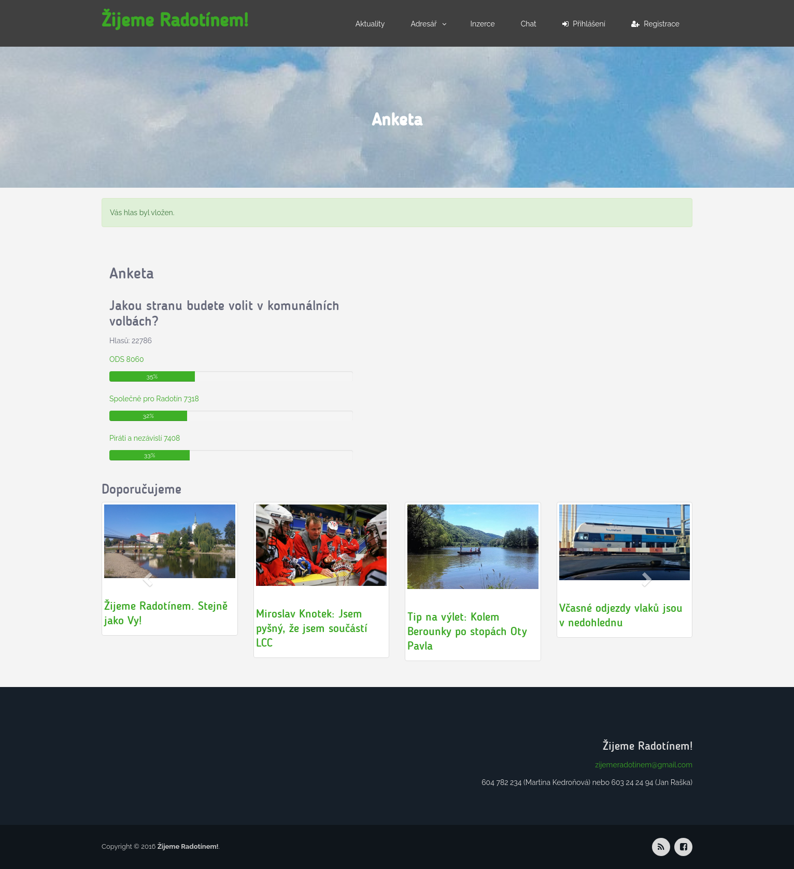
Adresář (423, 24)
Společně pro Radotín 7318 (154, 399)
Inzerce (483, 24)
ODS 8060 (126, 359)
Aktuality (370, 24)
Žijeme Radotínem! (175, 20)
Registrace (655, 24)
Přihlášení (583, 24)
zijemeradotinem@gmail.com (643, 765)
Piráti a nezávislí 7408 (144, 438)
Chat (528, 24)
